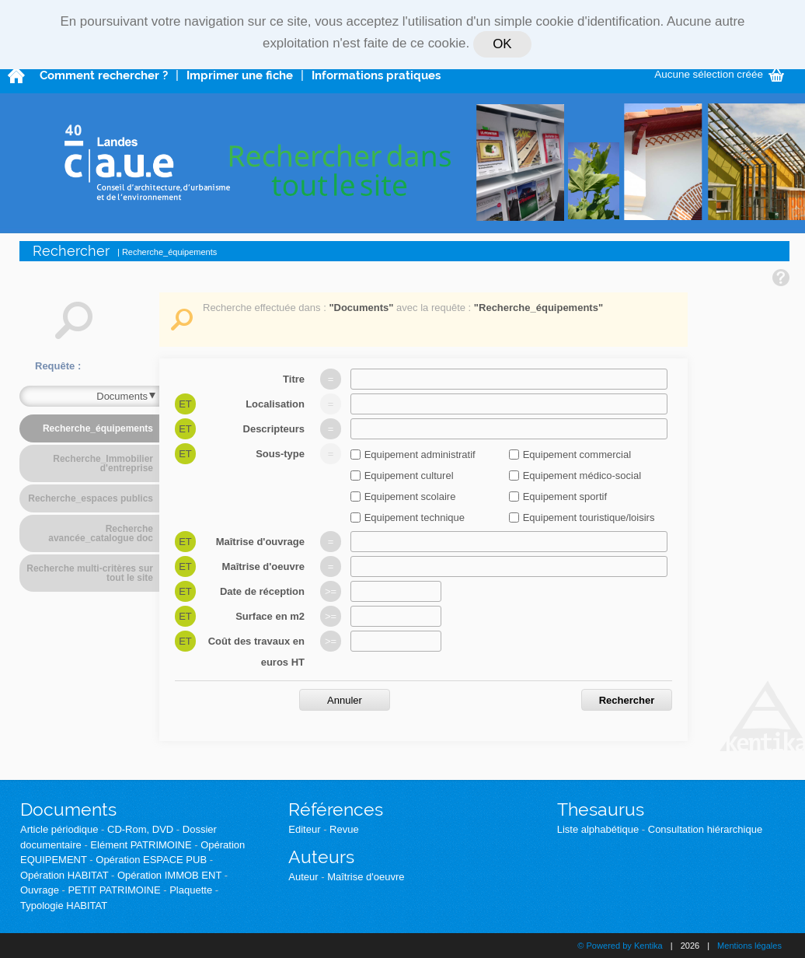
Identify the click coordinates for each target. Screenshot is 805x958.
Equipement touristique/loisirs (589, 517)
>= (330, 591)
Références (335, 809)
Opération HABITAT (64, 875)
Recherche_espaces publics (90, 498)
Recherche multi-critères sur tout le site (89, 573)
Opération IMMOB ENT (169, 875)
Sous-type (280, 454)
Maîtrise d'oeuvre (263, 566)
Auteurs (321, 856)
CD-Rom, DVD (140, 829)
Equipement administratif (420, 454)
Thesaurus (600, 809)
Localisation (275, 404)
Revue (344, 829)
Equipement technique (414, 517)
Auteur (303, 877)
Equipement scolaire (410, 496)
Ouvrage (39, 890)
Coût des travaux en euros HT (256, 651)
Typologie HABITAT (63, 905)
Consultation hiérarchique (705, 829)
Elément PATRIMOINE (140, 845)
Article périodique (59, 829)
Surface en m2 (270, 616)
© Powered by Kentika (619, 945)
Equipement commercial (577, 454)
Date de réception (262, 591)
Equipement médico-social (582, 475)
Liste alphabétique (598, 829)
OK (502, 44)
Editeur (304, 829)
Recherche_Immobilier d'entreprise (103, 463)
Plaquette (190, 890)
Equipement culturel (409, 475)
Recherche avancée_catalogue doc (100, 533)
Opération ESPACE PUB (151, 859)
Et (185, 404)
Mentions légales (749, 945)
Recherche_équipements (98, 428)
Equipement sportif (565, 496)
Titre (294, 379)
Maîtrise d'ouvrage (260, 541)
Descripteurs (274, 429)
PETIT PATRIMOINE (114, 890)
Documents (68, 809)
